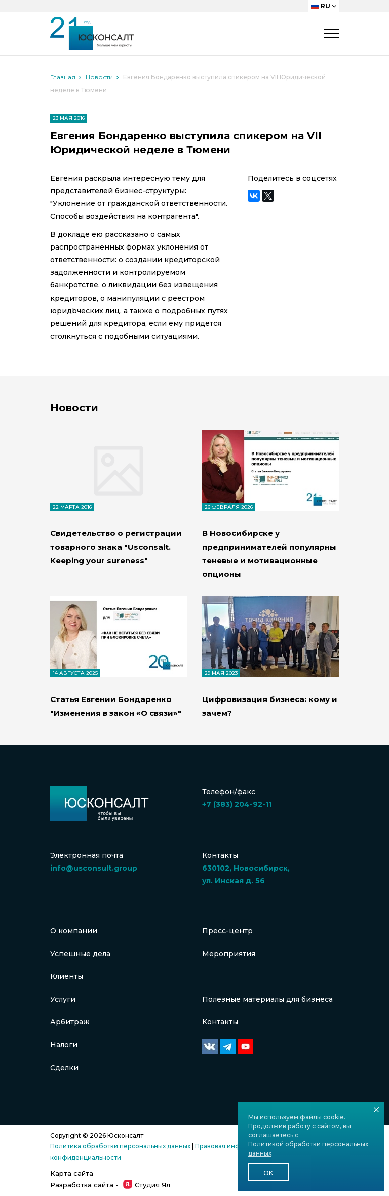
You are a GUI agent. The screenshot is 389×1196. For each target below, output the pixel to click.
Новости (99, 77)
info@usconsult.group (93, 868)
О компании (73, 930)
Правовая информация (231, 1146)
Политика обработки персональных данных (120, 1146)
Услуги (62, 999)
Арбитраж (70, 1021)
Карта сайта (71, 1173)
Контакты (220, 1021)
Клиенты (66, 976)
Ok (268, 1173)
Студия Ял (146, 1185)
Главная (62, 77)
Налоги (63, 1044)
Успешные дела (80, 953)
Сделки (64, 1068)
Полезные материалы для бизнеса (267, 999)
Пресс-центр (227, 930)
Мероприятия (228, 953)
